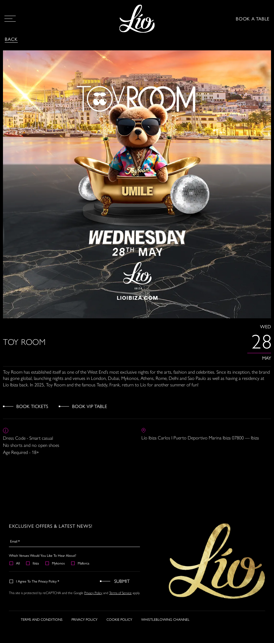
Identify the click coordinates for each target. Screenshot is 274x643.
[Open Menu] (10, 19)
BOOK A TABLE (253, 18)
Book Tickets (32, 406)
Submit (122, 581)
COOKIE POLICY (119, 630)
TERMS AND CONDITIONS (42, 630)
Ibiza (33, 563)
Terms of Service (120, 593)
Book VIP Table (89, 406)
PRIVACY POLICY (84, 630)
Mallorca (80, 563)
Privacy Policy (93, 593)
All (15, 563)
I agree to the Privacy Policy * (34, 581)
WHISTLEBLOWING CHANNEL (165, 630)
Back (11, 39)
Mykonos (55, 563)
